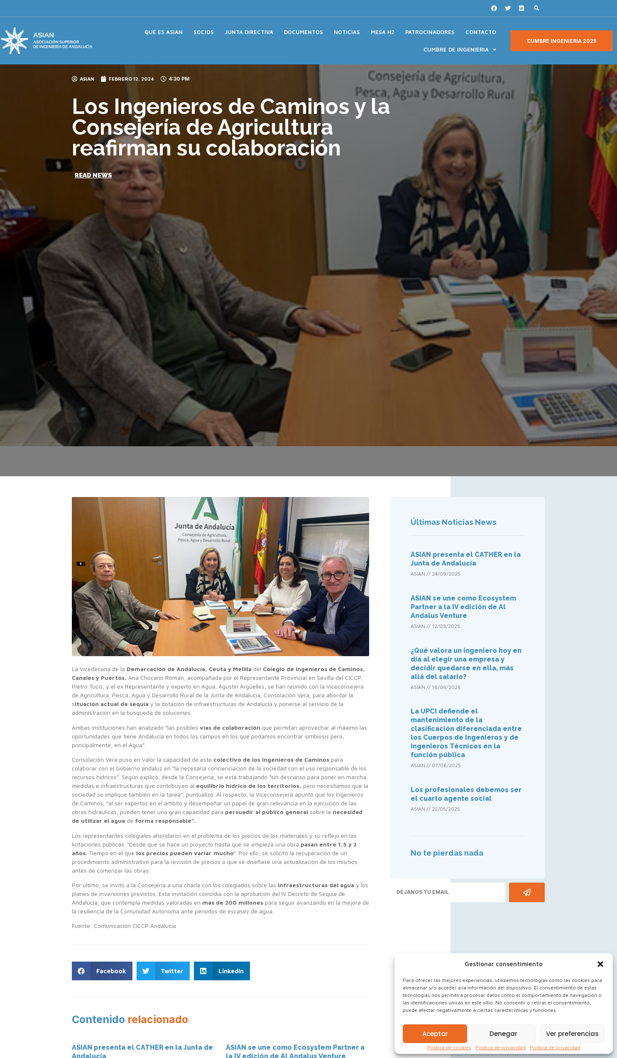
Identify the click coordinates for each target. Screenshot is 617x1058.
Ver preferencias (572, 1033)
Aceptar (435, 1033)
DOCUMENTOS (303, 32)
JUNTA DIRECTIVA (249, 32)
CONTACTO (480, 32)
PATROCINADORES (430, 32)
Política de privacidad (500, 1047)
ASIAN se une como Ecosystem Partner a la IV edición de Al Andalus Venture (463, 607)
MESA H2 (382, 32)
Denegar (503, 1033)
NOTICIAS (347, 32)
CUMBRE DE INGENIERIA (460, 50)
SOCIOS (203, 32)
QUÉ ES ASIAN (163, 32)
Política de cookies (449, 1047)
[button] (600, 964)
